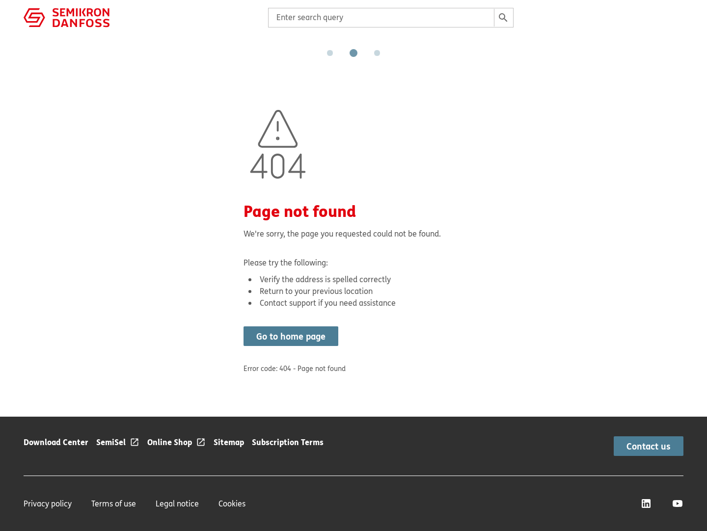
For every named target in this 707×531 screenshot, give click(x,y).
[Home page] (66, 16)
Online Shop (169, 442)
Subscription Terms (288, 442)
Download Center (56, 442)
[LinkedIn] (646, 503)
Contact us (648, 446)
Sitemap (229, 442)
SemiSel (111, 442)
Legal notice (177, 503)
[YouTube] (677, 503)
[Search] (503, 17)
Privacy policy (48, 503)
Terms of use (113, 503)
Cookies (231, 503)
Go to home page (291, 336)
